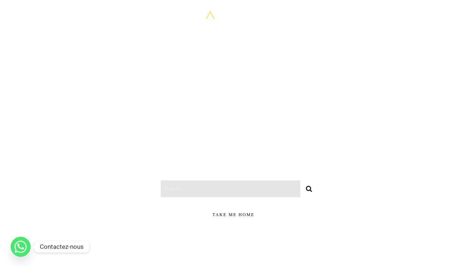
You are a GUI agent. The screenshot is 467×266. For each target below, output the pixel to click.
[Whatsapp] (21, 247)
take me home (233, 214)
